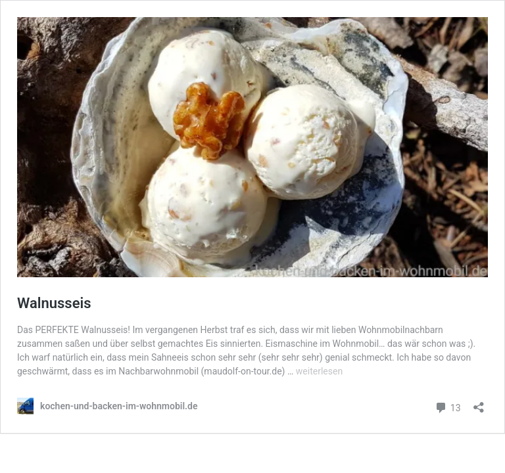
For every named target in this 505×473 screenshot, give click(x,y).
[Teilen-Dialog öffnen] (478, 403)
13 (447, 406)
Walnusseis (54, 303)
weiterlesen (319, 371)
